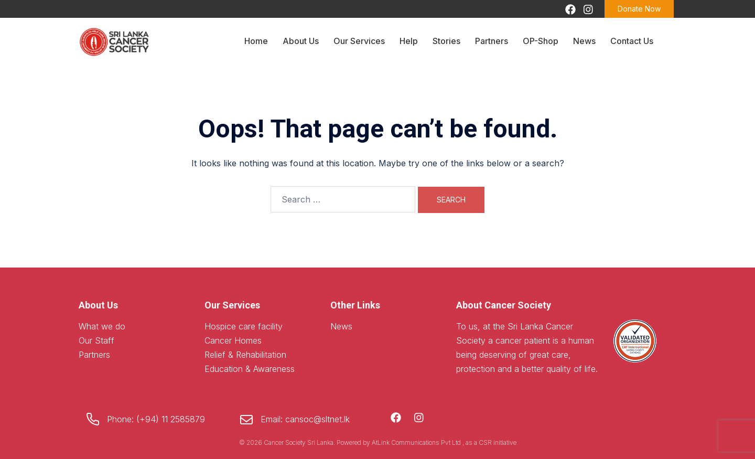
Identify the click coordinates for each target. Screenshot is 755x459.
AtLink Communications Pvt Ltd (417, 442)
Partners (491, 41)
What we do (102, 326)
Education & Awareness (249, 369)
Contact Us (631, 41)
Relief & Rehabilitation (245, 354)
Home (256, 41)
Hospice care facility (243, 326)
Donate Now (639, 8)
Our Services (359, 41)
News (584, 41)
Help (409, 41)
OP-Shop (540, 41)
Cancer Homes (233, 340)
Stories (446, 41)
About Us (301, 41)
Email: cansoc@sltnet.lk (305, 419)
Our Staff (96, 340)
